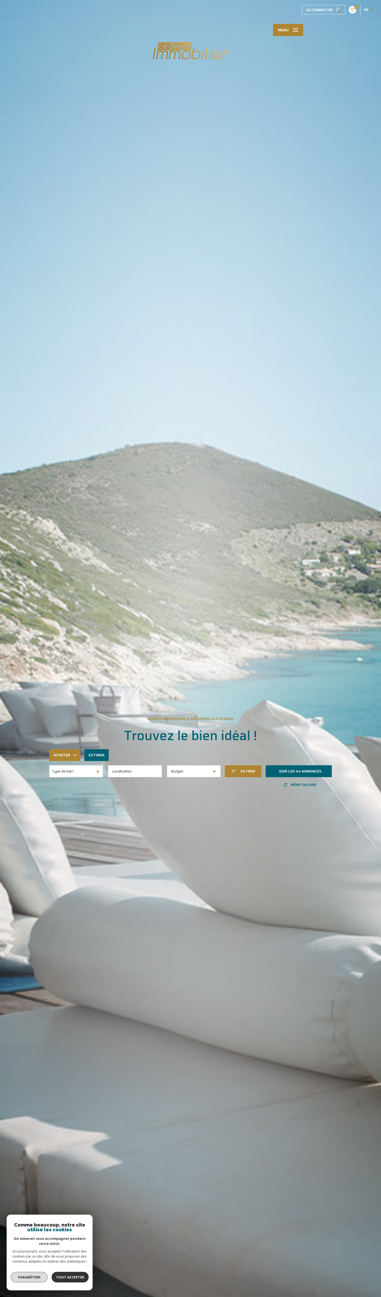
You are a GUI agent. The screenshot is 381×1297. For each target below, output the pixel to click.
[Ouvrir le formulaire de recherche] (243, 771)
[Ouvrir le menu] (288, 30)
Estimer (97, 755)
